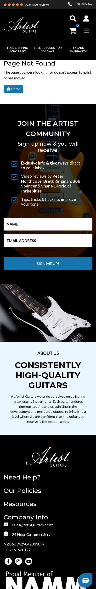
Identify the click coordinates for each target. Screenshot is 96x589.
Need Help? (22, 477)
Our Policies (22, 491)
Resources (20, 504)
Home (13, 89)
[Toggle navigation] (86, 31)
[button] (86, 18)
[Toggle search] (73, 18)
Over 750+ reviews (36, 4)
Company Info (26, 517)
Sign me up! (48, 263)
